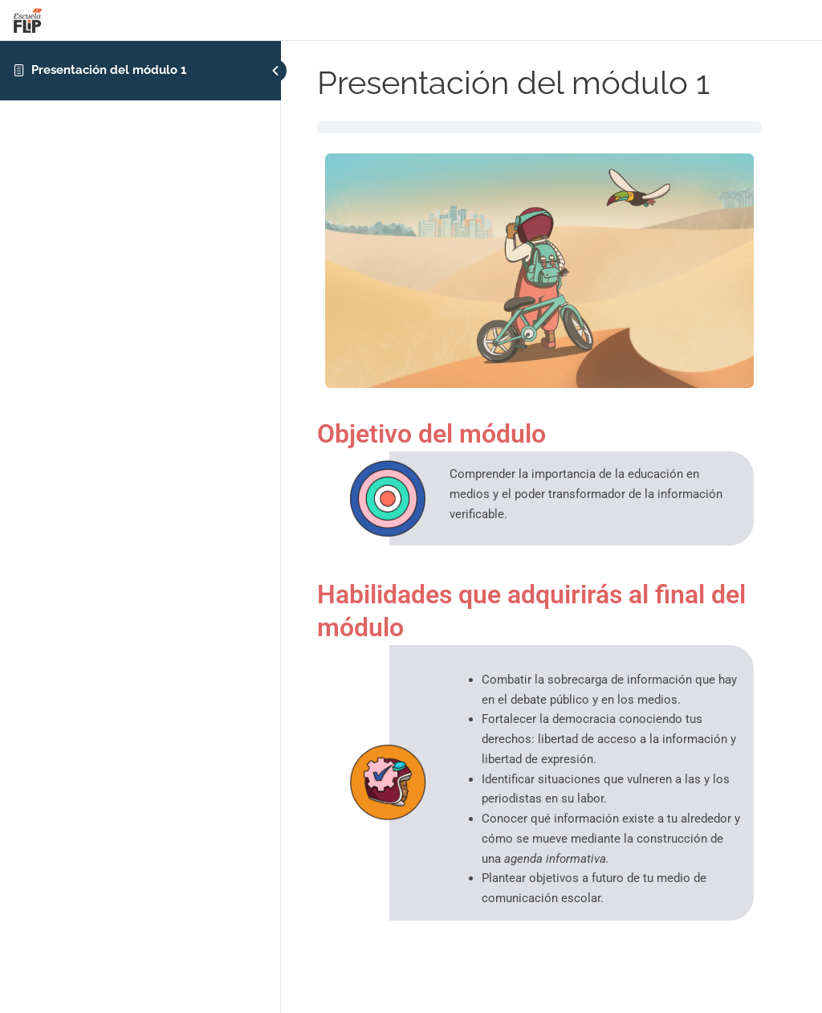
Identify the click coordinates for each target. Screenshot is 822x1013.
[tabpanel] (539, 525)
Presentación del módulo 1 (108, 70)
